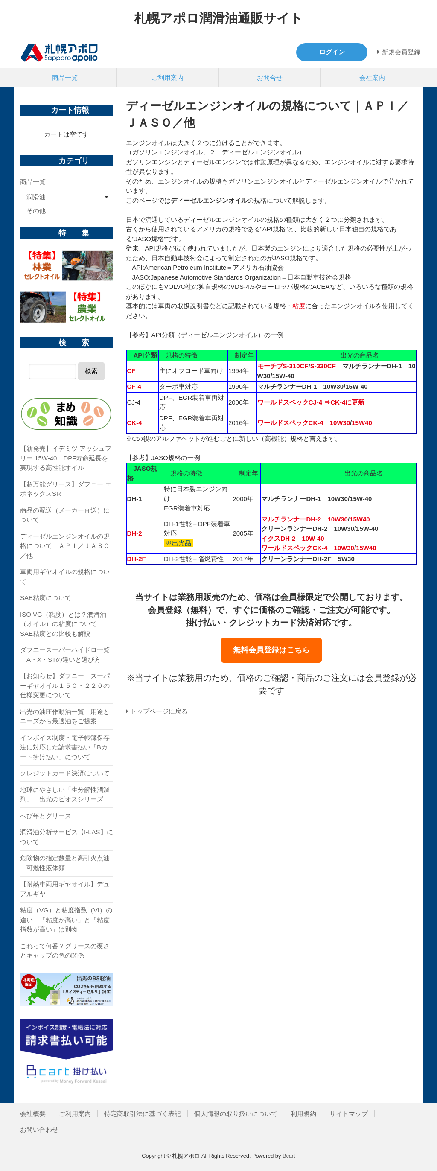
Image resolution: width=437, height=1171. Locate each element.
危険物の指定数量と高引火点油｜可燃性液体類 (65, 862)
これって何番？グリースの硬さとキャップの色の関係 (65, 950)
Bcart (289, 1156)
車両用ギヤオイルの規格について (65, 576)
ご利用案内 (167, 77)
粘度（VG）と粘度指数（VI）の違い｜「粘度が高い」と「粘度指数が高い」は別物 (66, 919)
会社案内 (372, 77)
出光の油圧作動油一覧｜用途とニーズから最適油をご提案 (65, 716)
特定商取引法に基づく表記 (142, 1113)
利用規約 (303, 1113)
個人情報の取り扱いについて (235, 1113)
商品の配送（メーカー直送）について (65, 515)
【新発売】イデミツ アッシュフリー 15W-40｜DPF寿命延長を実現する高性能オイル (65, 458)
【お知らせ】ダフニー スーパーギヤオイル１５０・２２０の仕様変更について (65, 685)
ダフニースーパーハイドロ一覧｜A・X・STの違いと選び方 (65, 654)
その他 (36, 210)
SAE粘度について (45, 597)
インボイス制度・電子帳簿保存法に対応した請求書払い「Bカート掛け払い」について (65, 747)
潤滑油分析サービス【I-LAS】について (66, 836)
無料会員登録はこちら (271, 650)
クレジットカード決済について (65, 773)
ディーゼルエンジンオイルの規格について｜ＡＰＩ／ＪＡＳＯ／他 (65, 546)
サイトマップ (348, 1113)
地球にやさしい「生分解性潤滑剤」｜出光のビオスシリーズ (65, 794)
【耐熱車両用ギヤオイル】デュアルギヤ (65, 888)
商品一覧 (65, 77)
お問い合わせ (39, 1129)
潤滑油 (36, 197)
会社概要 (33, 1113)
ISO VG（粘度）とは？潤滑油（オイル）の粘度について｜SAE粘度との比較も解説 (63, 624)
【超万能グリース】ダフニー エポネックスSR (65, 489)
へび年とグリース (45, 815)
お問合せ (270, 77)
